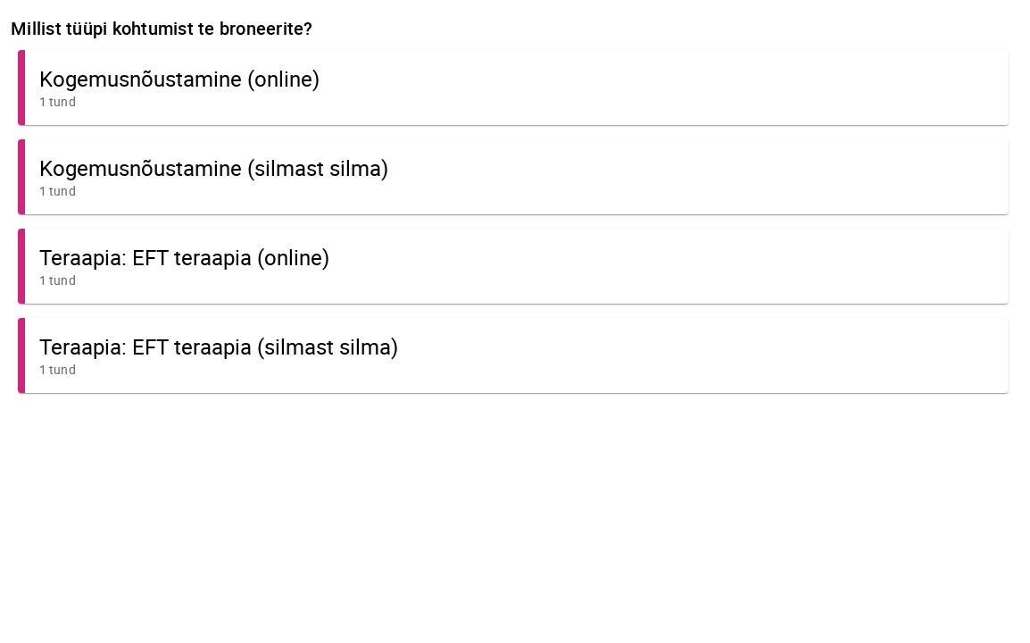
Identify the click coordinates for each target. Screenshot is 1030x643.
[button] (513, 87)
